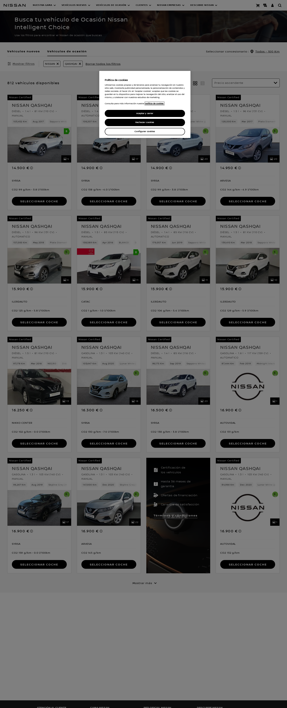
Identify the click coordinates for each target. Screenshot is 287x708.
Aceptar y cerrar (144, 113)
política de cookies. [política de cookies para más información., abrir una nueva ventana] (154, 103)
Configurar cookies (144, 131)
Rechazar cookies (144, 122)
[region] (144, 104)
